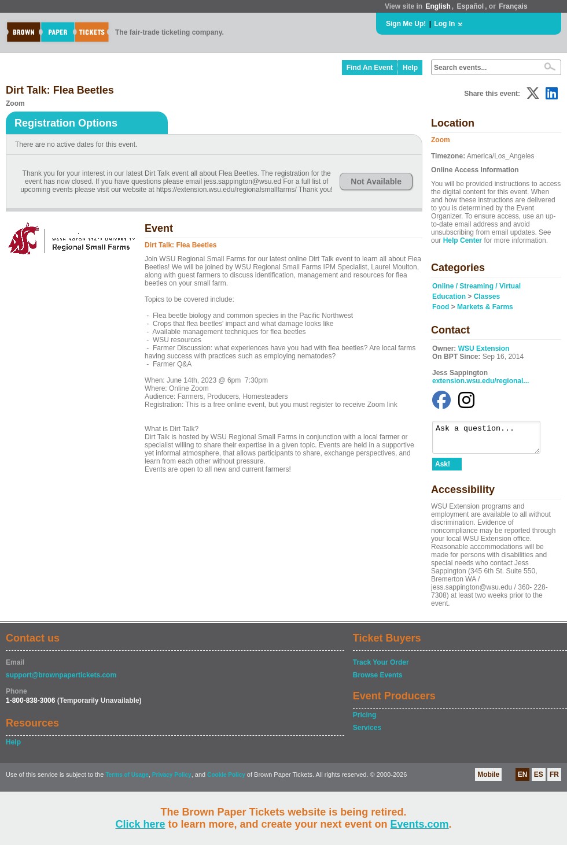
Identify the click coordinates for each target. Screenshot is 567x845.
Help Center (462, 240)
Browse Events (378, 680)
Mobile (488, 780)
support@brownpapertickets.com (61, 680)
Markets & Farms (485, 307)
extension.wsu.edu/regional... (480, 381)
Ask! (442, 469)
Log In (444, 24)
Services (367, 733)
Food (440, 307)
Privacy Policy (172, 780)
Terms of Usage (126, 780)
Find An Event (370, 68)
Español (470, 6)
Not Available (376, 181)
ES (538, 780)
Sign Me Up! (406, 24)
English (437, 6)
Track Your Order (381, 668)
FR (554, 780)
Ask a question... (492, 440)
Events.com (420, 824)
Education (449, 296)
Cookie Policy (226, 780)
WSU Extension (484, 348)
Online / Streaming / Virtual (476, 286)
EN (523, 780)
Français (513, 6)
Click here (140, 824)
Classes (487, 296)
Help (410, 68)
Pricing (365, 720)
